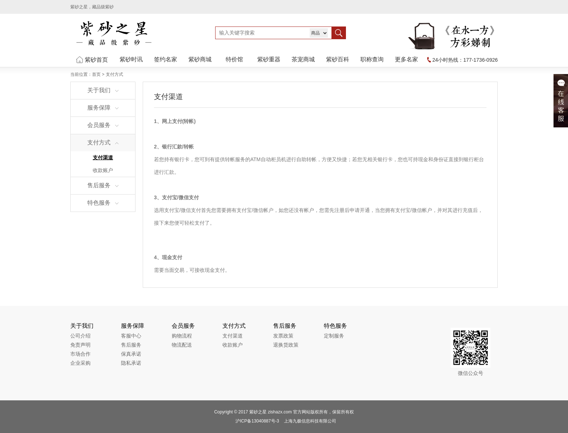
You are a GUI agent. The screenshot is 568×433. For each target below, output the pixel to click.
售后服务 (131, 345)
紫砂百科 (337, 59)
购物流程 (182, 336)
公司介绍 (80, 336)
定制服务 (334, 336)
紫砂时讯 (131, 59)
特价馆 (234, 59)
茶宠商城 (303, 59)
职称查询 (372, 59)
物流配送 (182, 345)
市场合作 (80, 354)
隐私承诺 (131, 363)
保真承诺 (131, 354)
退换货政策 (285, 345)
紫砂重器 (268, 59)
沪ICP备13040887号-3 (257, 421)
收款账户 (103, 170)
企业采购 (80, 363)
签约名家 (165, 59)
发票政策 (283, 336)
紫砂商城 (200, 59)
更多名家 (406, 59)
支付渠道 (103, 157)
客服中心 (131, 336)
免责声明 (80, 345)
